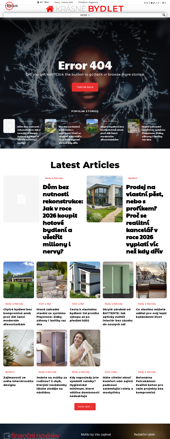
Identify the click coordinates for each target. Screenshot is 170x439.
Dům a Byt (149, 121)
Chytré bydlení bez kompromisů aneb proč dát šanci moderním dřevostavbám (111, 132)
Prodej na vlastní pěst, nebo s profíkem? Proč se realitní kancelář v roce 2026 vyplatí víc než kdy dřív (70, 133)
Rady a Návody (26, 121)
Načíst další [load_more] (85, 365)
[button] (164, 15)
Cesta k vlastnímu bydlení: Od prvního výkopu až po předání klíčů (84, 277)
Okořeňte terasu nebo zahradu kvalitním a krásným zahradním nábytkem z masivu (101, 403)
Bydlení (64, 121)
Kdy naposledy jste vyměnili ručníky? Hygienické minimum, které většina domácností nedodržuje (84, 346)
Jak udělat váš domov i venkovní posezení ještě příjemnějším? (102, 426)
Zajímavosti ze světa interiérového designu (18, 340)
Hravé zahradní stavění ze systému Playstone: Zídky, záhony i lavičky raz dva (153, 132)
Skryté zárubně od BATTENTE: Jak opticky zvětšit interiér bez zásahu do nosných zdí (118, 277)
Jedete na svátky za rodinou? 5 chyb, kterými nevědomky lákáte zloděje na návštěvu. (50, 345)
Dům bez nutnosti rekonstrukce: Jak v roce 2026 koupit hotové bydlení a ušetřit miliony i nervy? (27, 133)
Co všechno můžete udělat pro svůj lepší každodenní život (149, 276)
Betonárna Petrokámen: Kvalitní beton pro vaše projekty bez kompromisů (150, 345)
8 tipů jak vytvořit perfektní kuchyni (99, 415)
